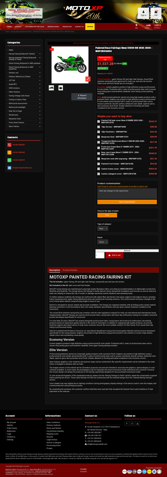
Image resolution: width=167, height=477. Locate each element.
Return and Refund (54, 428)
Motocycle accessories (18, 103)
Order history (12, 428)
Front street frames (16, 123)
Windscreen (13, 115)
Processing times (54, 445)
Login (9, 434)
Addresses (11, 431)
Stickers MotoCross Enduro (20, 77)
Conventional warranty (55, 431)
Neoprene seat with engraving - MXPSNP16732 (121, 159)
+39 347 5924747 (18, 160)
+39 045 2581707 (94, 435)
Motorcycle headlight (17, 107)
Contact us (11, 437)
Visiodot (83, 471)
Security (50, 437)
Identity (10, 425)
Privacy (49, 448)
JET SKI (12, 80)
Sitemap (10, 440)
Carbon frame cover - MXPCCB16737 (117, 169)
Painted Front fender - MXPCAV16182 (117, 164)
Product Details (70, 270)
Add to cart (114, 255)
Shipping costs (52, 434)
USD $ (157, 26)
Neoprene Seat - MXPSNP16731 (114, 137)
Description (54, 270)
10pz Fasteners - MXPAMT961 (114, 132)
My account (11, 422)
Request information (81, 96)
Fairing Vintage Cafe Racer (19, 96)
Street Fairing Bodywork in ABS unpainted (21, 68)
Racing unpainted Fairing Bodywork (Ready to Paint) (22, 58)
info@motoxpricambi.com (22, 168)
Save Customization (127, 202)
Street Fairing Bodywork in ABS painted (24, 63)
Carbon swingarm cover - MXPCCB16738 (118, 174)
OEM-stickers (14, 88)
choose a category (54, 443)
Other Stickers (14, 92)
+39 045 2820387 (18, 145)
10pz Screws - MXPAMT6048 (113, 127)
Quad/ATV (13, 84)
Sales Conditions (53, 422)
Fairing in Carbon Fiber (17, 100)
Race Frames (14, 126)
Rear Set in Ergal (15, 111)
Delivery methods (54, 425)
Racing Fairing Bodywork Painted (22, 54)
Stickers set (13, 73)
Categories (13, 42)
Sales (11, 50)
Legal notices (52, 440)
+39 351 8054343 (18, 152)
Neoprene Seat (15, 119)
